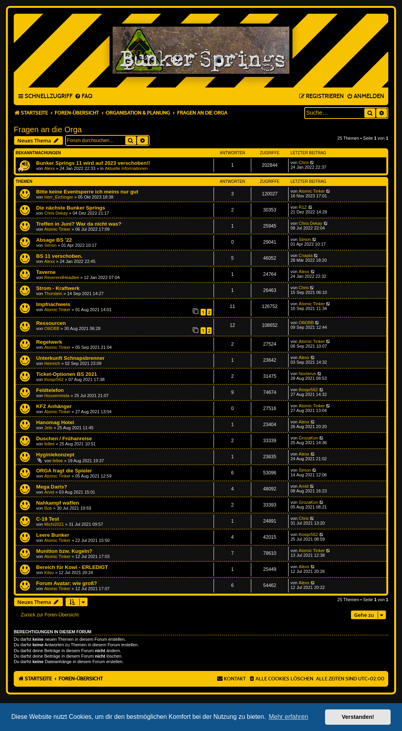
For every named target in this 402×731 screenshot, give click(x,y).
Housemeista (56, 395)
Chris (304, 162)
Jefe (48, 427)
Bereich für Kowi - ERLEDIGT (72, 567)
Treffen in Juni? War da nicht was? (78, 224)
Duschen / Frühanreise (64, 438)
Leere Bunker (52, 535)
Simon (50, 245)
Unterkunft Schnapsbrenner (70, 358)
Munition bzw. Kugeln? (64, 551)
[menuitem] (83, 96)
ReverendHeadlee (61, 277)
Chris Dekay (56, 213)
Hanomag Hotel (55, 422)
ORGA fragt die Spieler (64, 471)
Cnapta (305, 255)
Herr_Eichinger (58, 197)
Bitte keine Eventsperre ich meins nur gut (87, 192)
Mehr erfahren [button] (288, 716)
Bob (48, 508)
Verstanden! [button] (358, 717)
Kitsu (49, 572)
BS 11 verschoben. (59, 256)
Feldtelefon (50, 390)
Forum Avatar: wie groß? (66, 583)
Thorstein (53, 293)
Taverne (46, 272)
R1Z (303, 207)
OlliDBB (52, 328)
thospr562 (54, 379)
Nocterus (307, 373)
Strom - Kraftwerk (58, 288)
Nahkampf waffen (57, 503)
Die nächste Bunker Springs (70, 208)
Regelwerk (49, 342)
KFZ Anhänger (53, 406)
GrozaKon (308, 438)
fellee (49, 443)
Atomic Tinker (312, 191)
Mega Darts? (51, 487)
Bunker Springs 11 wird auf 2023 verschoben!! (93, 163)
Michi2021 (54, 524)
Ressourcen (51, 323)
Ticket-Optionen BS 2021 (66, 374)
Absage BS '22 (54, 240)
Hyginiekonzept (55, 455)
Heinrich (52, 363)
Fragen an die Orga (48, 129)
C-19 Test (47, 519)
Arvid (49, 492)
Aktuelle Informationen (126, 168)
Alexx (49, 168)
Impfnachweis (53, 304)
